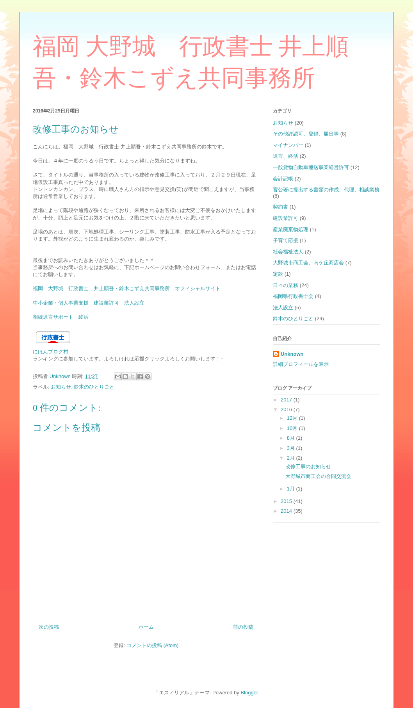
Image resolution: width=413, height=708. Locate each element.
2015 (287, 501)
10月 (293, 428)
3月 (291, 448)
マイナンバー (288, 145)
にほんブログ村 (50, 352)
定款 (278, 274)
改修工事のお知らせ (308, 466)
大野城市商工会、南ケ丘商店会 (308, 263)
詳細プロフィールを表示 (301, 364)
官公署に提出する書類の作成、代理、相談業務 (326, 190)
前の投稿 (243, 627)
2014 (287, 511)
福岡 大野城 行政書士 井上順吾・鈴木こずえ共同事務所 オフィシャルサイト (127, 288)
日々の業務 (285, 285)
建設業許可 (285, 218)
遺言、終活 (285, 156)
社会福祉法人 (288, 252)
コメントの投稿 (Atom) (152, 645)
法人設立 (283, 307)
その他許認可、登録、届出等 (306, 134)
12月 (293, 418)
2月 (291, 458)
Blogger (249, 693)
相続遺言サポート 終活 (61, 317)
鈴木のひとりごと (94, 387)
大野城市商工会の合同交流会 (318, 476)
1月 (291, 489)
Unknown (292, 354)
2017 (287, 400)
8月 (291, 438)
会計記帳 (283, 179)
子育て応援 (285, 240)
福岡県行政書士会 (293, 296)
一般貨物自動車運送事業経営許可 (311, 167)
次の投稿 (49, 627)
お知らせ (61, 387)
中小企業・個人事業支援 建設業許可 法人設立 (88, 303)
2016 (287, 409)
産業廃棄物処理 (290, 229)
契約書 (280, 207)
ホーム (146, 627)
